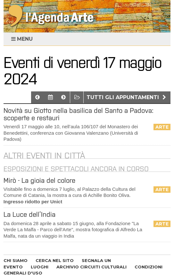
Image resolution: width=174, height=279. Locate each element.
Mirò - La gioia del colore (39, 180)
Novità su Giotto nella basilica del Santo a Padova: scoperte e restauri (78, 114)
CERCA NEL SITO (55, 260)
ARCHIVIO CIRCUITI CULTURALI (91, 266)
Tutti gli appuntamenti (127, 97)
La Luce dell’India (29, 214)
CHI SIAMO (16, 260)
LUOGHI (39, 266)
